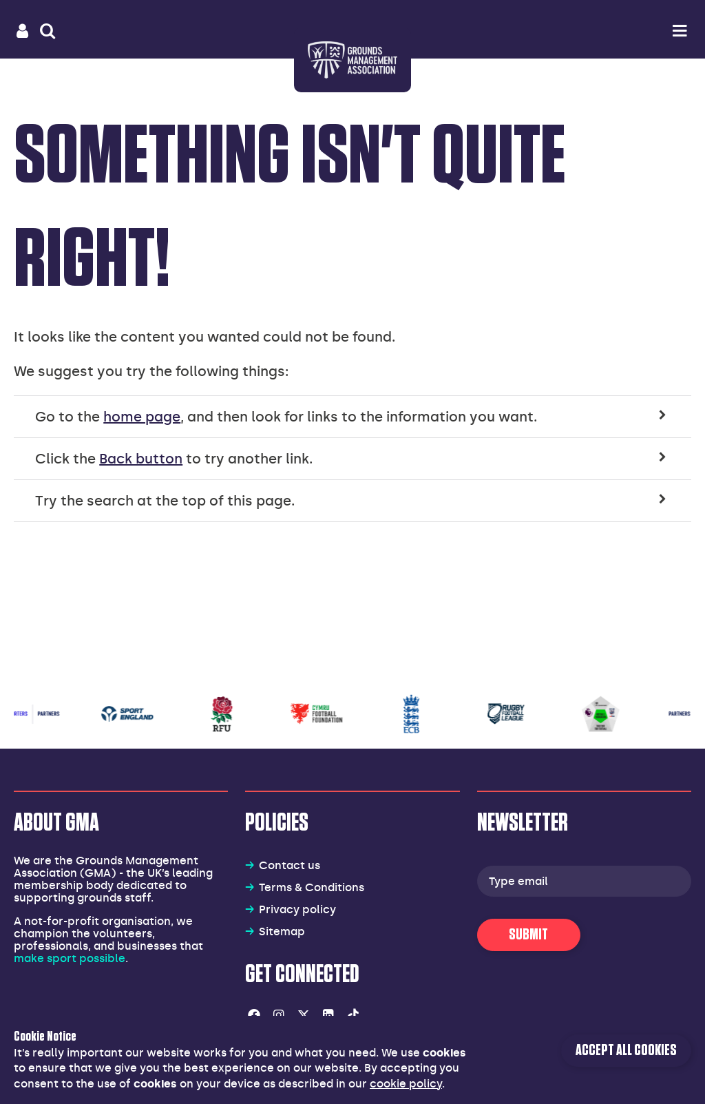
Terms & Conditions (311, 887)
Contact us (289, 865)
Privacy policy (297, 909)
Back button (140, 458)
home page (141, 416)
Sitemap (282, 931)
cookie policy (406, 1083)
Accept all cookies (626, 1051)
